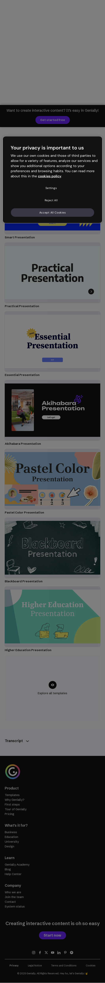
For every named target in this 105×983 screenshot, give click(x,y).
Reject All (51, 200)
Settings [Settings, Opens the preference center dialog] (51, 188)
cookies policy (49, 176)
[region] (52, 179)
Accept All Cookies (52, 212)
